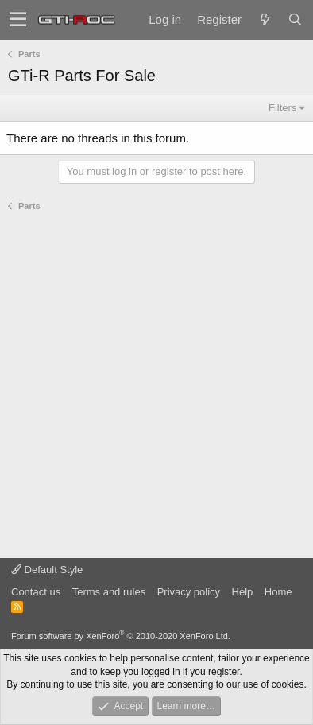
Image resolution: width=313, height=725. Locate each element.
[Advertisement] (156, 385)
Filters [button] (282, 108)
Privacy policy (188, 592)
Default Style (47, 570)
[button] (18, 20)
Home (278, 592)
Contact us (35, 592)
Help (242, 592)
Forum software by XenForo (120, 636)
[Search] (295, 19)
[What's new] (264, 19)
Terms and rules (108, 592)
